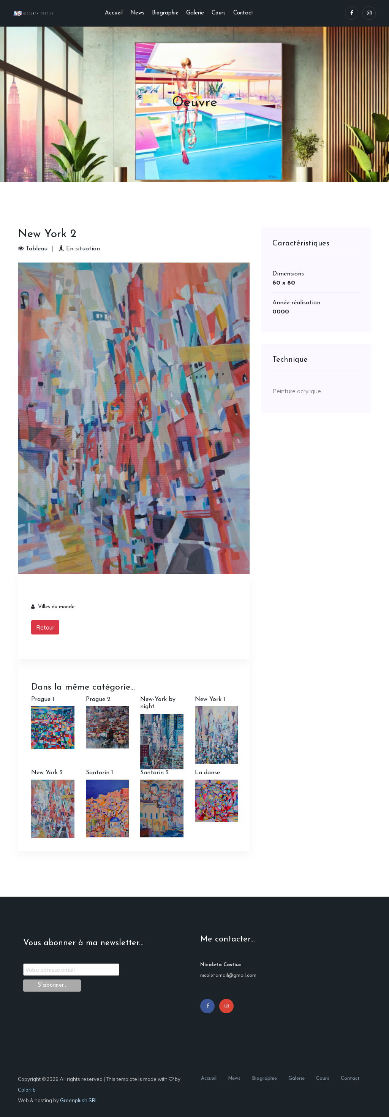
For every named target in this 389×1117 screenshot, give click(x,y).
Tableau (32, 249)
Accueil (114, 13)
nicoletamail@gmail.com (228, 975)
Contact (243, 13)
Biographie (165, 13)
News (137, 13)
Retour (45, 627)
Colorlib (27, 1090)
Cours (219, 13)
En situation (79, 249)
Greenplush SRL (79, 1100)
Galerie (195, 13)
